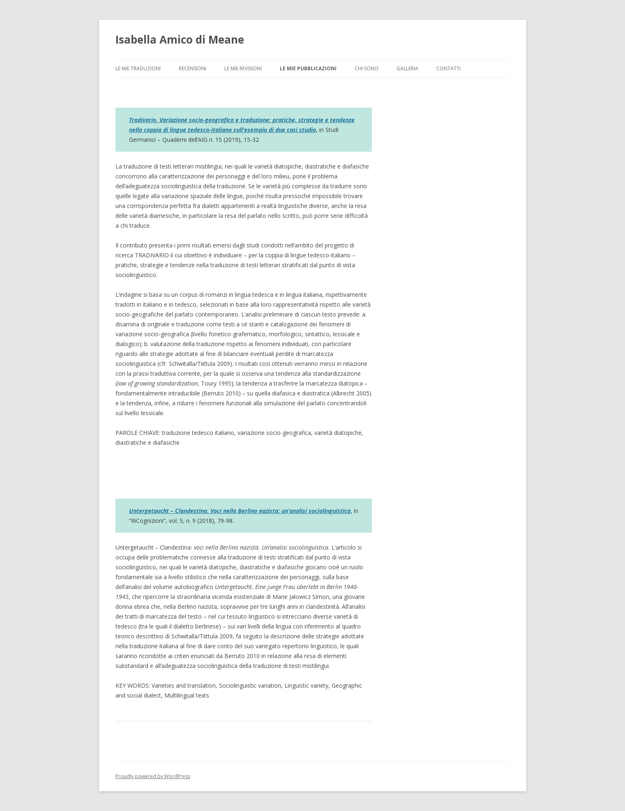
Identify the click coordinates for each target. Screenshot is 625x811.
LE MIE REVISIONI (243, 68)
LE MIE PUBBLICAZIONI (308, 68)
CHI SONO (366, 68)
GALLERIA (407, 68)
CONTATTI (448, 68)
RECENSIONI (192, 68)
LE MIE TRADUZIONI (138, 68)
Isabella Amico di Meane (179, 39)
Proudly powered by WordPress (152, 776)
